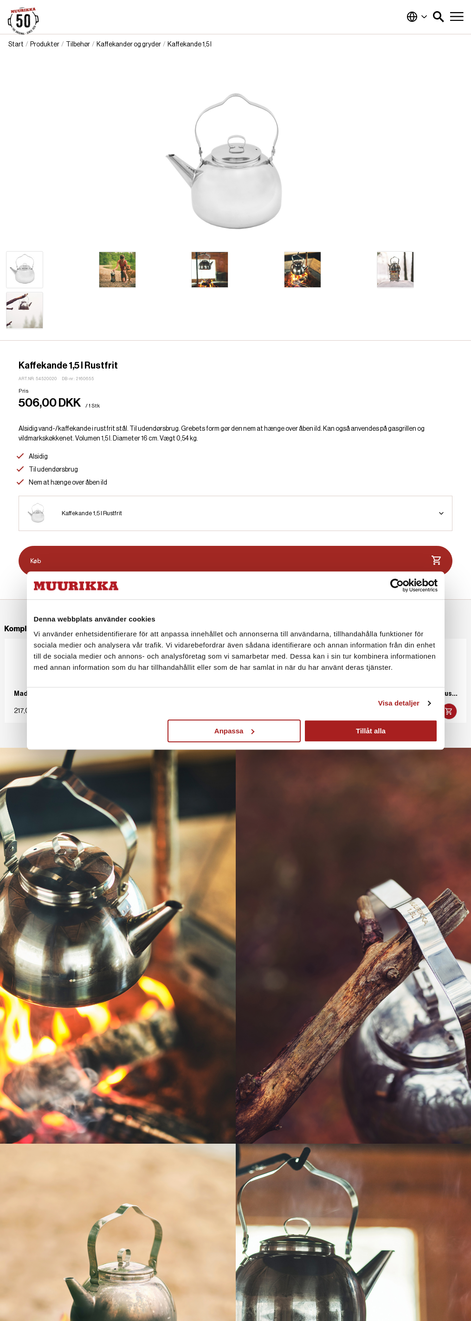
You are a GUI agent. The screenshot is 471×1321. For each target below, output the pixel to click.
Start (16, 44)
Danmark (417, 17)
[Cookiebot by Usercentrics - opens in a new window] (397, 585)
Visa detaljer (398, 703)
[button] (438, 16)
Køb (235, 560)
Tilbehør (78, 44)
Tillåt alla (371, 731)
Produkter (44, 44)
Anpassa (234, 731)
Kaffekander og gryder (129, 44)
